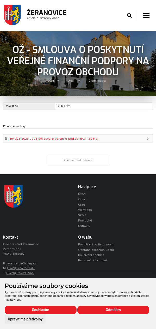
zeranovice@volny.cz (21, 263)
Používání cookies (91, 255)
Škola (82, 215)
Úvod (51, 80)
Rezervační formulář (92, 260)
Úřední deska (97, 80)
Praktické (85, 220)
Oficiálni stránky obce (47, 15)
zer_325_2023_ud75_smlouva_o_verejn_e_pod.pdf (53, 138)
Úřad (71, 80)
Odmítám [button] (113, 310)
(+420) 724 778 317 (21, 268)
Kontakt (84, 225)
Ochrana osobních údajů (96, 250)
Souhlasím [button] (40, 310)
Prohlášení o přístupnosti (95, 244)
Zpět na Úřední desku (78, 160)
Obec (82, 199)
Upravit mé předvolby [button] (25, 319)
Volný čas (85, 210)
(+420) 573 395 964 (20, 273)
